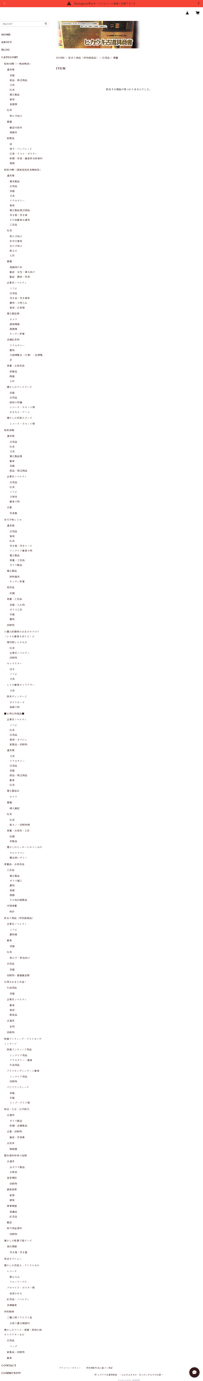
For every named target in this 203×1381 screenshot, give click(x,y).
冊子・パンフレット (21, 148)
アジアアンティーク (18, 1087)
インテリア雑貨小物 (21, 550)
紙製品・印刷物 (18, 744)
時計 (12, 911)
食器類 (13, 104)
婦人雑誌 (15, 808)
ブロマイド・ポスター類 (21, 1287)
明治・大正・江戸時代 (16, 1109)
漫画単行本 (16, 267)
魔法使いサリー (18, 857)
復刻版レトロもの (17, 642)
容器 (12, 75)
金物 (12, 1026)
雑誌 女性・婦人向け (22, 272)
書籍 (9, 121)
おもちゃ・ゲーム (20, 412)
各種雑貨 (12, 1305)
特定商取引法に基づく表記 (99, 1368)
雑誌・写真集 (17, 1137)
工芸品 (13, 224)
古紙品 (13, 1172)
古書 (9, 507)
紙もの (13, 250)
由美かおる (16, 1293)
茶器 (12, 614)
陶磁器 (13, 1149)
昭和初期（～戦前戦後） (18, 63)
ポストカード (17, 702)
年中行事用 (16, 241)
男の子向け (16, 116)
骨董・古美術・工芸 (18, 830)
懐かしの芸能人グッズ (19, 417)
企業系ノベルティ (17, 282)
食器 (12, 890)
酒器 (12, 895)
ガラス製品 (16, 565)
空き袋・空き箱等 (20, 298)
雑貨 (12, 461)
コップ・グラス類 (20, 1102)
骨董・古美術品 (16, 365)
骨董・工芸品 (17, 560)
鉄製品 (13, 371)
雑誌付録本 (16, 127)
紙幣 (12, 1195)
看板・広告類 (17, 307)
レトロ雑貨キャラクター (21, 684)
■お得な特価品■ (14, 713)
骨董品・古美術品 (14, 864)
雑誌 (9, 1222)
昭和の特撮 (16, 402)
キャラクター (14, 663)
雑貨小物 (15, 501)
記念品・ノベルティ (18, 1299)
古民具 (10, 1143)
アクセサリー (17, 200)
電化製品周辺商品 (20, 210)
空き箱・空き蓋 (18, 1252)
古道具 (10, 1020)
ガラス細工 (16, 880)
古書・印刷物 (14, 1131)
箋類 (12, 163)
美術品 (10, 587)
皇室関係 (12, 1177)
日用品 (106, 57)
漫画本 (13, 132)
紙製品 (10, 138)
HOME (60, 57)
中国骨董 (12, 905)
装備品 (13, 1211)
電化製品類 (13, 313)
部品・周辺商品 (18, 80)
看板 (12, 99)
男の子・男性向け (20, 957)
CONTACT (8, 1365)
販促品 (13, 1014)
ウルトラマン (17, 853)
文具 (12, 85)
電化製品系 (13, 790)
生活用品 (12, 987)
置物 (12, 350)
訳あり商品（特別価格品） (83, 57)
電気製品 (15, 181)
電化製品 (15, 94)
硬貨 (12, 1200)
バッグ (13, 1346)
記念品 (13, 1216)
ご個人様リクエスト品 (19, 1317)
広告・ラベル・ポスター (24, 153)
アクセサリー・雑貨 (21, 1060)
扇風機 (13, 329)
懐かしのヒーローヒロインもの (24, 847)
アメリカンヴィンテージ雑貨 (23, 1070)
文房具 (13, 496)
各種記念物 (13, 339)
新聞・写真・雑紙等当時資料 (26, 158)
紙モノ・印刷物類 (20, 824)
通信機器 (15, 324)
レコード (12, 1271)
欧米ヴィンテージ (17, 696)
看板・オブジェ (18, 739)
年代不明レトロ (13, 519)
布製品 (13, 841)
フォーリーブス (18, 1281)
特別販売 (9, 1311)
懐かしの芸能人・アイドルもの (21, 1265)
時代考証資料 (14, 1228)
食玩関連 (12, 1246)
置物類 (13, 934)
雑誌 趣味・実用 (20, 276)
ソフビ (13, 288)
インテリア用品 (18, 1055)
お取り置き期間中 (20, 1323)
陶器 (12, 376)
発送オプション (13, 1258)
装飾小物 (15, 707)
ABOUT (6, 42)
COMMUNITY (11, 1373)
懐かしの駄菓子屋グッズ (18, 1240)
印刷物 (10, 625)
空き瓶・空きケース (21, 545)
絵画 (12, 593)
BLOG (5, 49)
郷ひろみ (15, 1277)
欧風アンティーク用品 (19, 1049)
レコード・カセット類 (22, 407)
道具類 (10, 69)
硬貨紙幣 (12, 1189)
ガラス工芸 (16, 609)
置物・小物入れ (18, 303)
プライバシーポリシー (70, 1368)
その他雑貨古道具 (20, 219)
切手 (12, 669)
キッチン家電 (17, 333)
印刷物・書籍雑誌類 (18, 975)
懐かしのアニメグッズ (19, 387)
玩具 (12, 89)
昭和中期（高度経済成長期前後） (23, 169)
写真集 (13, 513)
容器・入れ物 (17, 604)
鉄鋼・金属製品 (18, 1125)
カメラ (13, 319)
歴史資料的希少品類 (15, 1155)
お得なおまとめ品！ (15, 982)
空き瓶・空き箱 (18, 215)
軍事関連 (12, 1206)
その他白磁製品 (18, 900)
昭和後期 (9, 430)
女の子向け (16, 246)
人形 (12, 255)
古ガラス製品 (17, 1167)
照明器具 (15, 576)
